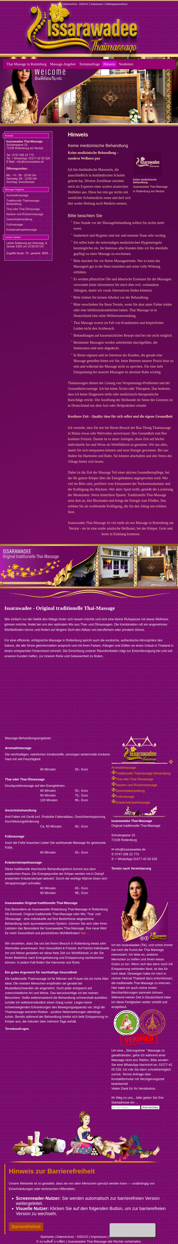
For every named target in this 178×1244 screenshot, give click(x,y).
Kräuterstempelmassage (21, 229)
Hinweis (109, 64)
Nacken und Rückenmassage (24, 214)
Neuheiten (126, 64)
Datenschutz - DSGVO (75, 4)
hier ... (85, 933)
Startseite (56, 4)
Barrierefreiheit (26, 1226)
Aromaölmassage (17, 195)
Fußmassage (14, 224)
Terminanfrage (89, 64)
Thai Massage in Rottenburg (27, 64)
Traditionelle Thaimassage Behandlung (141, 773)
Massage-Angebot (63, 64)
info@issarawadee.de (30, 161)
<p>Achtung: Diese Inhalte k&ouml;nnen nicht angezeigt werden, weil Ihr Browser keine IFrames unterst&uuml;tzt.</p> (49, 1064)
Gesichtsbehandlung (19, 219)
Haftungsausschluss (116, 4)
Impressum (97, 4)
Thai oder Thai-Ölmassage (23, 209)
